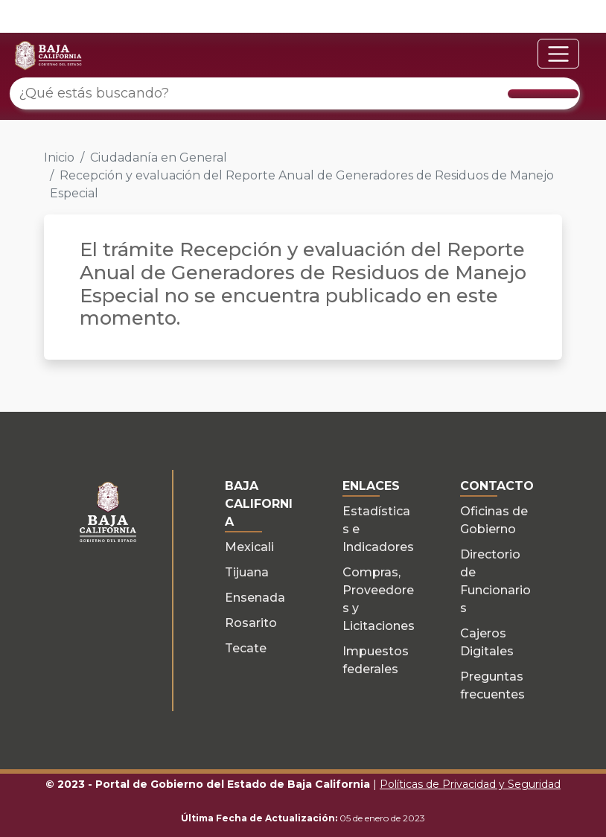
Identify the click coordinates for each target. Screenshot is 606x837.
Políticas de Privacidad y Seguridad (470, 784)
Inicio (59, 157)
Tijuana (247, 572)
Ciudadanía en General (158, 157)
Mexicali (249, 547)
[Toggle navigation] (558, 54)
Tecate (246, 648)
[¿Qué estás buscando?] (295, 93)
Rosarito (251, 623)
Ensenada (255, 598)
